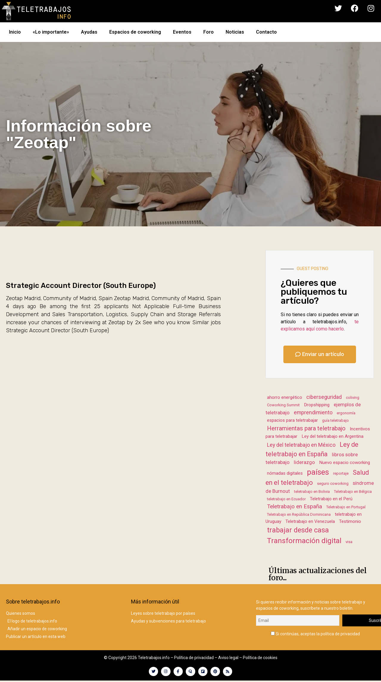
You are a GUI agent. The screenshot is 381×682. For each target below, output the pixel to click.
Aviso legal (228, 657)
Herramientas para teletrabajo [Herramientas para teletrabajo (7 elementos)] (306, 428)
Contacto (266, 32)
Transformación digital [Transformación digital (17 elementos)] (304, 540)
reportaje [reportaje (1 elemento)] (341, 473)
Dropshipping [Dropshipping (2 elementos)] (317, 404)
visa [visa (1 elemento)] (349, 542)
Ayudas (89, 32)
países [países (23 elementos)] (318, 472)
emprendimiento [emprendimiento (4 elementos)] (313, 412)
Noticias (235, 32)
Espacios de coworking (135, 32)
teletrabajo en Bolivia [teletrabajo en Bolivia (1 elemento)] (312, 491)
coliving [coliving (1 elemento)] (352, 397)
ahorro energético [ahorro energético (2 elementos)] (284, 397)
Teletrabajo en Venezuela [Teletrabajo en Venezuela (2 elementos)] (310, 521)
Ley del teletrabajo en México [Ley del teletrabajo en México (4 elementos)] (301, 445)
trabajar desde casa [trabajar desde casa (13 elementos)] (298, 530)
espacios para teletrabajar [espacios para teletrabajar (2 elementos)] (292, 420)
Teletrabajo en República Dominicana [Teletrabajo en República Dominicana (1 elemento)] (299, 514)
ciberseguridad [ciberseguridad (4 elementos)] (324, 397)
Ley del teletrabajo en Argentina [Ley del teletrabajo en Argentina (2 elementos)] (332, 436)
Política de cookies (260, 657)
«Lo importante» (51, 32)
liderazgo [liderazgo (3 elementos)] (304, 462)
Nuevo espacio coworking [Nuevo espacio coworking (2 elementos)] (344, 462)
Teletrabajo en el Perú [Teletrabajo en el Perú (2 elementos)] (331, 498)
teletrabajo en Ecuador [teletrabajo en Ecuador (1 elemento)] (286, 499)
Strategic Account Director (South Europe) (81, 285)
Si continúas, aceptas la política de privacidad (315, 632)
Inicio (15, 32)
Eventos (182, 32)
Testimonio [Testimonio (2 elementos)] (350, 521)
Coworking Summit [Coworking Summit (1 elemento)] (283, 405)
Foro (208, 32)
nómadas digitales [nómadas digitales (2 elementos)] (285, 473)
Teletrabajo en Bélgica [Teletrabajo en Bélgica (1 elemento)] (353, 491)
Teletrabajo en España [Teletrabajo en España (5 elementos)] (294, 506)
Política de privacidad (194, 657)
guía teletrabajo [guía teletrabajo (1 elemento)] (335, 420)
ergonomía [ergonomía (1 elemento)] (346, 413)
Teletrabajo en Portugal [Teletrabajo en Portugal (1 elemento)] (346, 507)
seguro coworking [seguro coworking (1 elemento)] (333, 483)
